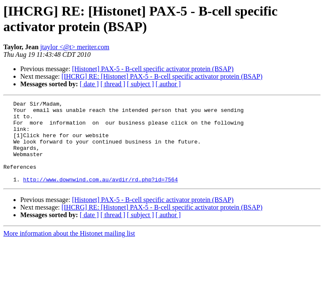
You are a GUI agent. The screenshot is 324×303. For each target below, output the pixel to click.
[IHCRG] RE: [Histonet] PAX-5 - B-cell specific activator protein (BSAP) (162, 76)
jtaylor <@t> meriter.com (74, 46)
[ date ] (89, 84)
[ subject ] (140, 84)
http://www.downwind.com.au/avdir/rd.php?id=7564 (100, 195)
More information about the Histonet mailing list (69, 249)
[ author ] (168, 84)
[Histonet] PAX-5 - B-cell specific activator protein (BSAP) (153, 68)
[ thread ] (112, 84)
